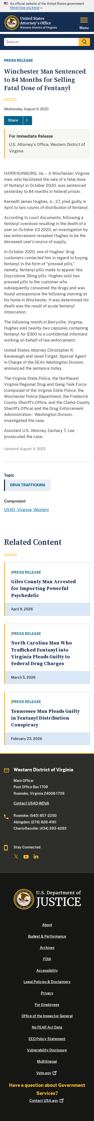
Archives (47, 948)
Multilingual (47, 1061)
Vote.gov (47, 1073)
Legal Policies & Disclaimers (47, 982)
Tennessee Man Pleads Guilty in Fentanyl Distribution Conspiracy (45, 718)
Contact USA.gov (47, 1101)
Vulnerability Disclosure (47, 1050)
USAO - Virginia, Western (26, 509)
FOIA (47, 959)
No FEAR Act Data (47, 1027)
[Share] (18, 120)
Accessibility (47, 971)
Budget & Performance (47, 936)
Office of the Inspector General (47, 1016)
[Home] (31, 29)
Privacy (47, 993)
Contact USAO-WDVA (31, 803)
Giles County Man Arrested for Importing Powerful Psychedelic (43, 589)
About (47, 925)
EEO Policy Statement (47, 1039)
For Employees (47, 1005)
